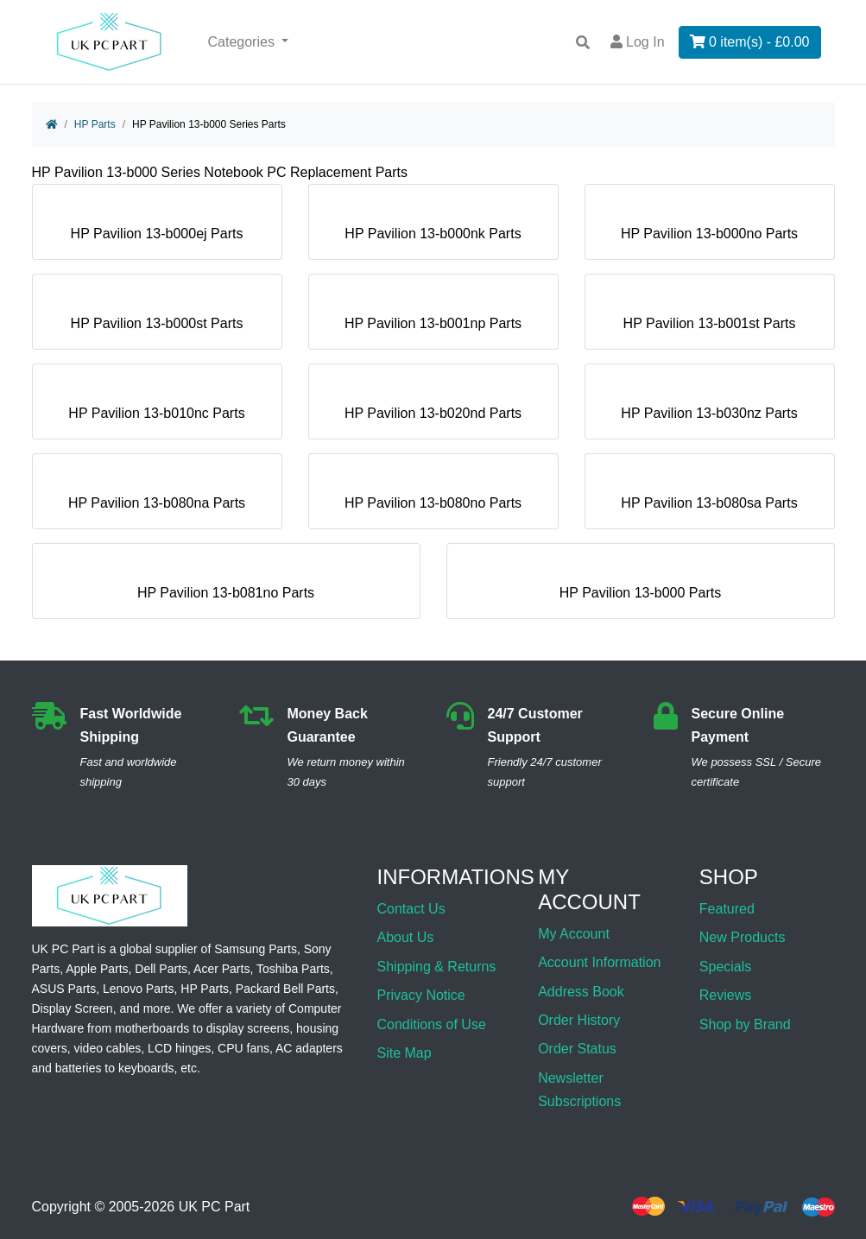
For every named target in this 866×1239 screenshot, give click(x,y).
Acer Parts (221, 969)
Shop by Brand (745, 1024)
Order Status (577, 1048)
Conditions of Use (431, 1024)
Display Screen (72, 1008)
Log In (637, 42)
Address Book (581, 991)
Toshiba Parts (293, 969)
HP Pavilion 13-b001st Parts (709, 316)
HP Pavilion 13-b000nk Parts (433, 227)
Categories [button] (243, 42)
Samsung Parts (255, 949)
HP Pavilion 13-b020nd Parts (433, 406)
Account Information (599, 962)
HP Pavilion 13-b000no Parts (709, 227)
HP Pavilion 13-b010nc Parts (156, 406)
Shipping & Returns (436, 966)
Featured (727, 908)
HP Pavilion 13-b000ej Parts (157, 227)
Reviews (725, 995)
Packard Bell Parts (285, 989)
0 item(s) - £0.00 (750, 42)
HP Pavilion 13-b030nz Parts (709, 406)
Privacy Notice (421, 995)
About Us (405, 937)
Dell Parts (161, 969)
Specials (725, 966)
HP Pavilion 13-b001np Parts (433, 316)
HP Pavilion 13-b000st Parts (157, 316)
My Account (574, 933)
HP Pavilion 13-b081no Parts (225, 586)
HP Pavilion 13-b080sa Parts (709, 496)
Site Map (404, 1053)
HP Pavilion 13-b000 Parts (640, 586)
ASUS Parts (64, 989)
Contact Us (411, 908)
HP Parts (95, 124)
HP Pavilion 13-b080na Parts (156, 496)
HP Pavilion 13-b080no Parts (433, 496)
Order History (579, 1020)
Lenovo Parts (138, 989)
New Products (742, 937)
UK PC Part (214, 1206)
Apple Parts (97, 969)
